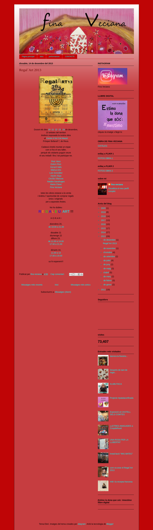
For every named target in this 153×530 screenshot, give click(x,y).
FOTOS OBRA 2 (105, 171)
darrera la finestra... (119, 356)
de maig (107, 268)
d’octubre (107, 252)
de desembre (109, 240)
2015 (103, 228)
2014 (103, 232)
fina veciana (117, 184)
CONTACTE (70, 57)
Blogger (109, 524)
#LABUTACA (116, 384)
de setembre (109, 256)
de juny (107, 264)
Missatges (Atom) (63, 292)
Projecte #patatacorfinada (121, 398)
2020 (103, 208)
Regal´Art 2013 (30, 70)
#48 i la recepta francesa (121, 482)
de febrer (107, 280)
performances (54, 57)
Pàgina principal (28, 57)
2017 (103, 220)
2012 (103, 289)
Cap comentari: (58, 274)
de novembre (109, 248)
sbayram (82, 524)
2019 (103, 212)
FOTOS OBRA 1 (105, 158)
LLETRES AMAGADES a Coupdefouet (121, 427)
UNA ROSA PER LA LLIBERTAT (119, 441)
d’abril (106, 272)
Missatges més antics (81, 285)
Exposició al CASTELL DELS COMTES (120, 413)
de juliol (107, 260)
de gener (107, 284)
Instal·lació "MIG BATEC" (121, 454)
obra (41, 57)
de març (107, 276)
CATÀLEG (102, 146)
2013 (103, 236)
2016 (103, 224)
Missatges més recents (31, 285)
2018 (103, 216)
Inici (56, 285)
